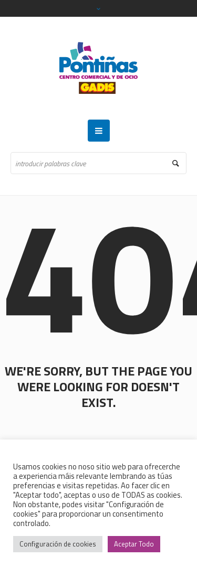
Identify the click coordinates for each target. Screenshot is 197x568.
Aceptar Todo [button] (134, 544)
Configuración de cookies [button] (57, 544)
